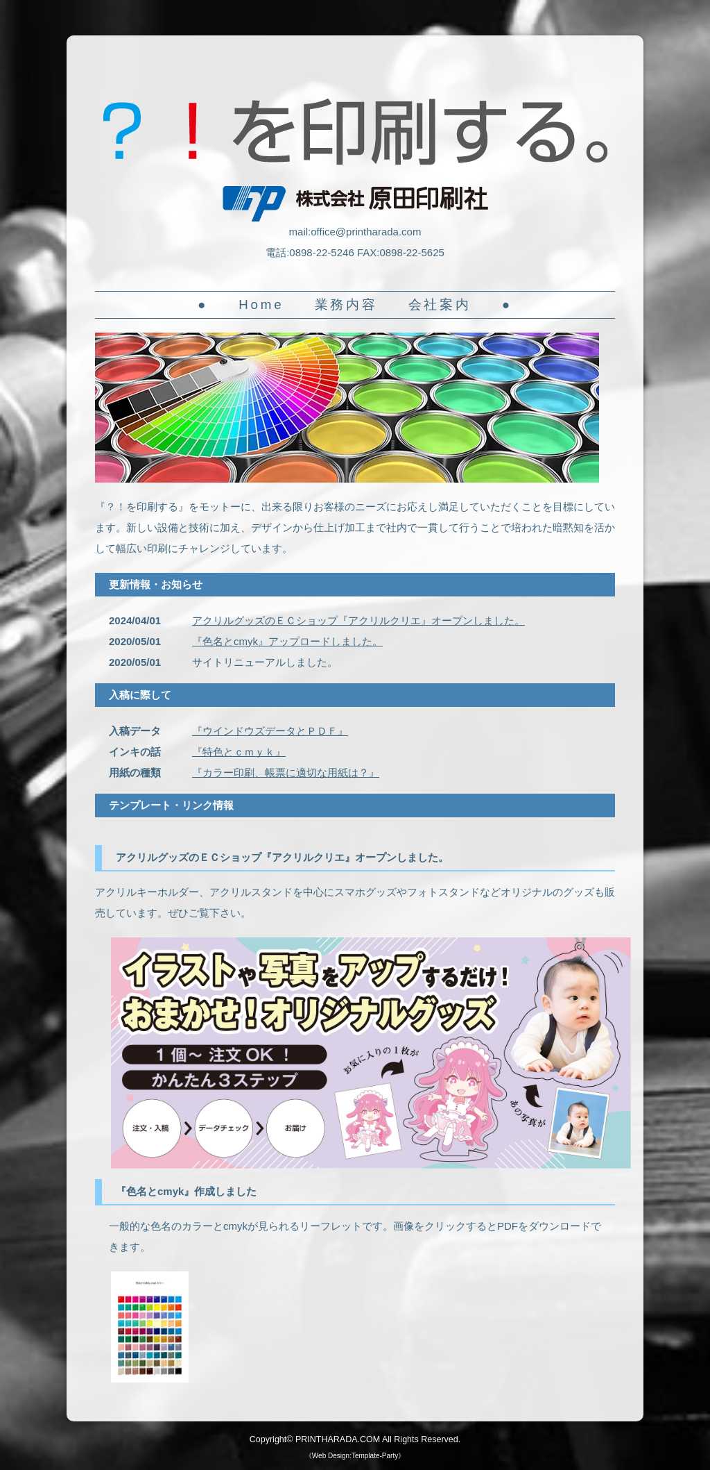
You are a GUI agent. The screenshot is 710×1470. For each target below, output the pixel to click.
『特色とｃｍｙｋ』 (239, 752)
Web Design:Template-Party (355, 1456)
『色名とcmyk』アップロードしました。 (287, 641)
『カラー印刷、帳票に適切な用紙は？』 (285, 772)
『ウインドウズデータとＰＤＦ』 (270, 731)
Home (261, 304)
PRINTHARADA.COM (337, 1439)
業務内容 (346, 304)
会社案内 (439, 304)
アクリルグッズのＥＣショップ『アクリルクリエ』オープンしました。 (358, 620)
